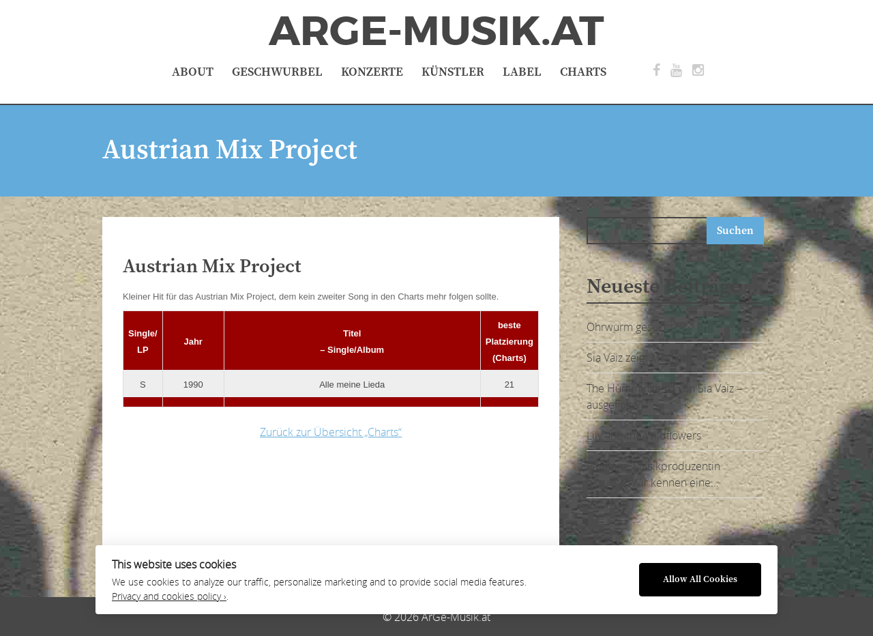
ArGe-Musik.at (436, 31)
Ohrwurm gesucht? (632, 326)
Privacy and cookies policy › (169, 596)
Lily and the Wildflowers (644, 435)
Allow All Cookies (700, 580)
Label (522, 72)
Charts (583, 72)
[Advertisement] (337, 494)
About (192, 72)
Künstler (452, 72)
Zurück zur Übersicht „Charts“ (331, 431)
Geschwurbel (277, 72)
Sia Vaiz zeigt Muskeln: (640, 357)
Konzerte (372, 72)
